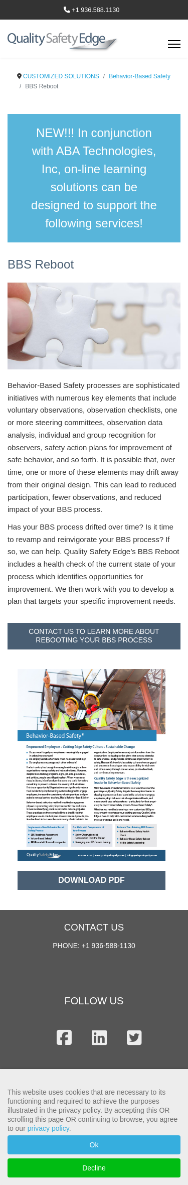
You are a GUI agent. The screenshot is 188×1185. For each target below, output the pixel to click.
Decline (94, 1168)
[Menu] (174, 47)
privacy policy (48, 1128)
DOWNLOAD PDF (91, 880)
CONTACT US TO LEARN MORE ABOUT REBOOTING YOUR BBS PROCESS (94, 635)
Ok (94, 1145)
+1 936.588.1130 (95, 10)
